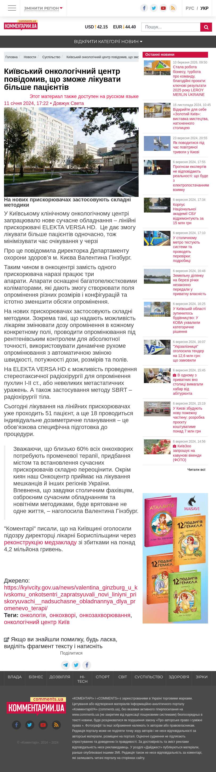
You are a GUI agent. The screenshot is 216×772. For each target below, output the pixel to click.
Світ (122, 677)
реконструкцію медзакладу (40, 542)
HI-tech (82, 679)
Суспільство (149, 677)
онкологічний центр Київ (37, 622)
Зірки (202, 677)
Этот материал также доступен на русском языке (84, 96)
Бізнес (36, 677)
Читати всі (196, 470)
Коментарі (29, 742)
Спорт (103, 677)
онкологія (33, 615)
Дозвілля (59, 677)
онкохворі (62, 615)
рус (190, 8)
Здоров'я (179, 677)
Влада (15, 677)
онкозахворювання (104, 615)
